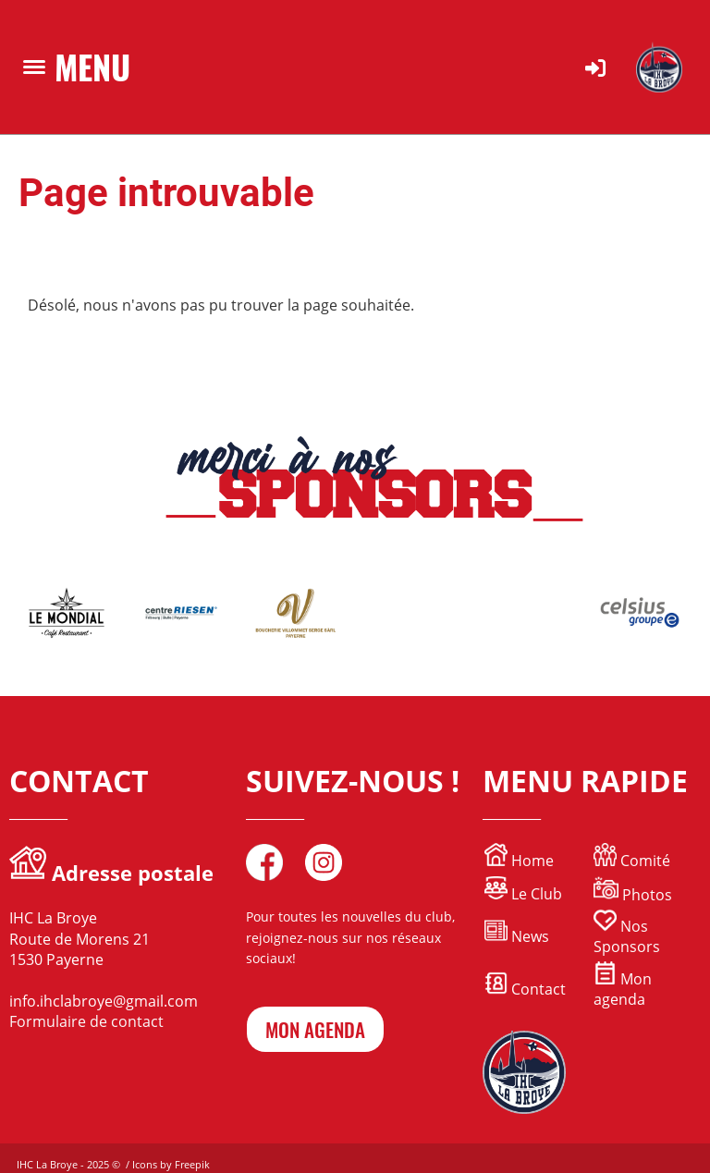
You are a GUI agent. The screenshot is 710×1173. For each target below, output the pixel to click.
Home (531, 860)
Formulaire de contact (86, 1021)
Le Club (523, 894)
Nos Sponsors (627, 936)
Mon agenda (623, 989)
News (530, 936)
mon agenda (315, 1029)
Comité (632, 860)
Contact (525, 989)
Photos (647, 895)
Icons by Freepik (171, 1164)
